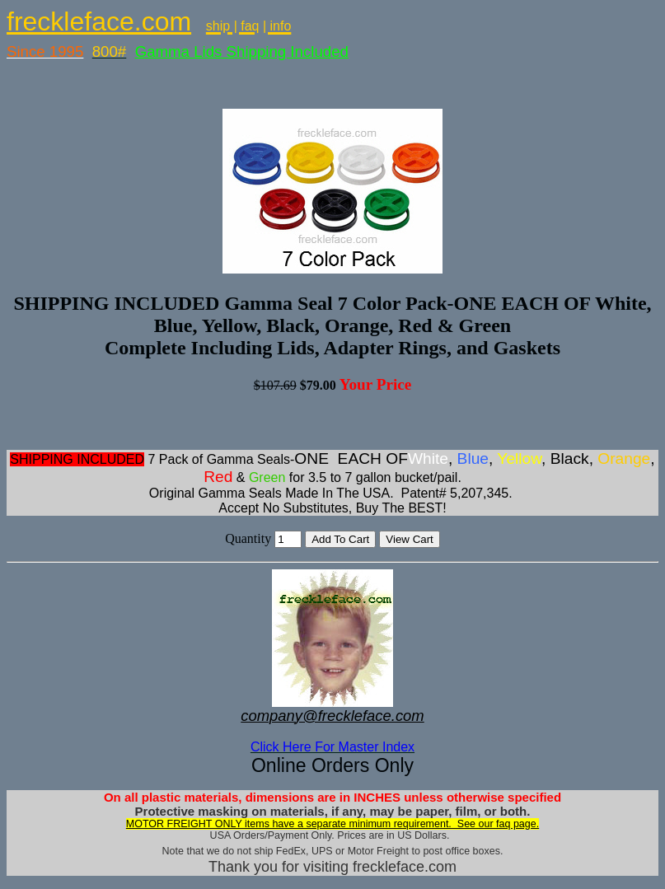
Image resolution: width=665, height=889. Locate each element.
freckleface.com (99, 21)
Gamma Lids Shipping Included (242, 51)
